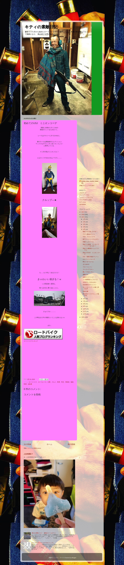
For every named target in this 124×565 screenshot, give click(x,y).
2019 (83, 217)
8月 (84, 304)
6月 (84, 298)
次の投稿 (27, 444)
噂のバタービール (88, 262)
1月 (84, 219)
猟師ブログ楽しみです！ (90, 231)
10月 (84, 309)
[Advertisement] (8, 10)
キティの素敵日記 (41, 27)
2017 (83, 212)
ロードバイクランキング (31, 341)
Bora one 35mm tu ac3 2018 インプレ (43, 543)
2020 (83, 317)
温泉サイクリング (88, 277)
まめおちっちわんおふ (89, 282)
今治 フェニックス (89, 236)
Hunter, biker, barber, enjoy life (89, 182)
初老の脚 (85, 291)
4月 (84, 227)
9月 (84, 306)
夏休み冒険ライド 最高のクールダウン (44, 533)
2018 (83, 214)
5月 (84, 229)
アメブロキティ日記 (85, 199)
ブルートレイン (87, 267)
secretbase (82, 204)
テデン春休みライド (89, 234)
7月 (84, 301)
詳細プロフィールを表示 (86, 185)
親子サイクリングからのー (91, 239)
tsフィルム (82, 202)
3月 (84, 224)
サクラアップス (84, 195)
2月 (84, 222)
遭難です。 (86, 274)
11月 (84, 311)
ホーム (49, 444)
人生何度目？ (28, 454)
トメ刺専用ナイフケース (90, 279)
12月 (84, 314)
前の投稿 (71, 444)
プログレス (82, 193)
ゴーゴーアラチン (88, 269)
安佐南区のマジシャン (89, 284)
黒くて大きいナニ (88, 272)
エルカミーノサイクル (86, 197)
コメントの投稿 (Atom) (34, 448)
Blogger (74, 557)
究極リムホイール (88, 242)
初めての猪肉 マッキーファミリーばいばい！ (91, 245)
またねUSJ (86, 264)
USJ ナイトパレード (89, 259)
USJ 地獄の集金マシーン (91, 256)
